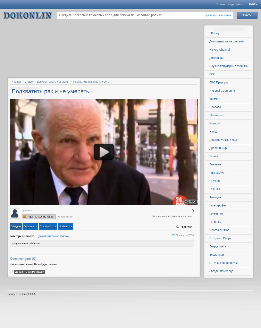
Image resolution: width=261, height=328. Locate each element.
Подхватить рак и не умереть (91, 81)
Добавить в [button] (65, 226)
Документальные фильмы (53, 81)
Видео (29, 81)
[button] (16, 226)
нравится (186, 226)
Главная (16, 81)
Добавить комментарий (29, 271)
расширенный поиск (218, 15)
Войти (252, 4)
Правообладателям (229, 4)
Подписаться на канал (40, 216)
